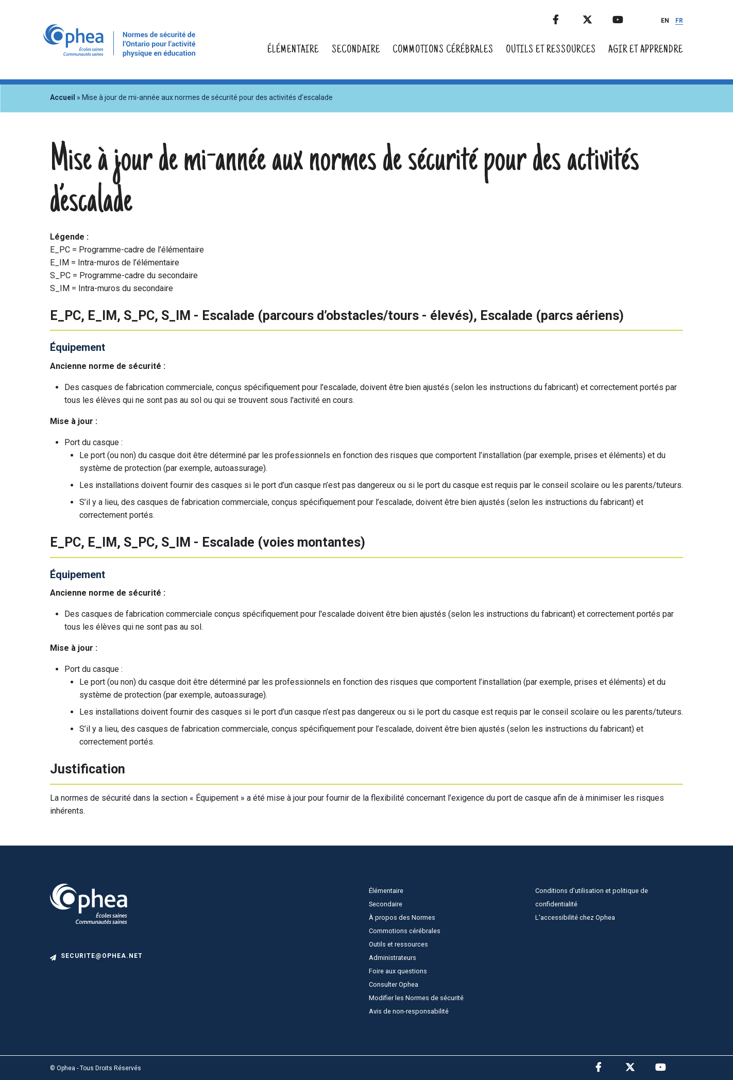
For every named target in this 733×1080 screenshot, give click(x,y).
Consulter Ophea (393, 984)
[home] (121, 54)
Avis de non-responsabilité (409, 1011)
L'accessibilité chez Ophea (575, 917)
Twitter (596, 17)
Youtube (626, 17)
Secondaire (356, 50)
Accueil (62, 97)
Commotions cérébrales (443, 50)
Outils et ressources (551, 50)
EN (665, 20)
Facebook (567, 17)
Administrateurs (392, 957)
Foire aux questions (398, 971)
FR (679, 20)
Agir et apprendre (645, 50)
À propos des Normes (402, 917)
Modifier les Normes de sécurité (416, 998)
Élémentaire (293, 50)
